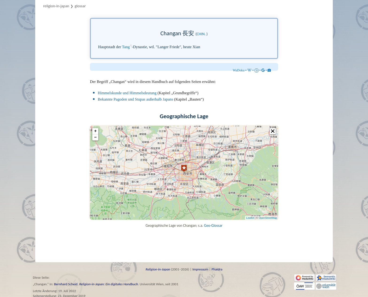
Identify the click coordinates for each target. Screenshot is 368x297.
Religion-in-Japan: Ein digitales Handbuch (108, 284)
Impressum (200, 269)
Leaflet (250, 217)
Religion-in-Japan (56, 6)
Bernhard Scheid (65, 284)
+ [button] (95, 131)
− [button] (95, 137)
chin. (201, 33)
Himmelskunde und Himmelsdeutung (127, 93)
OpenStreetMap (268, 217)
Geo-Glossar (213, 225)
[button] (273, 131)
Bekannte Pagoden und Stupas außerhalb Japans (135, 99)
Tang (126, 47)
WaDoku (239, 70)
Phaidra (216, 269)
